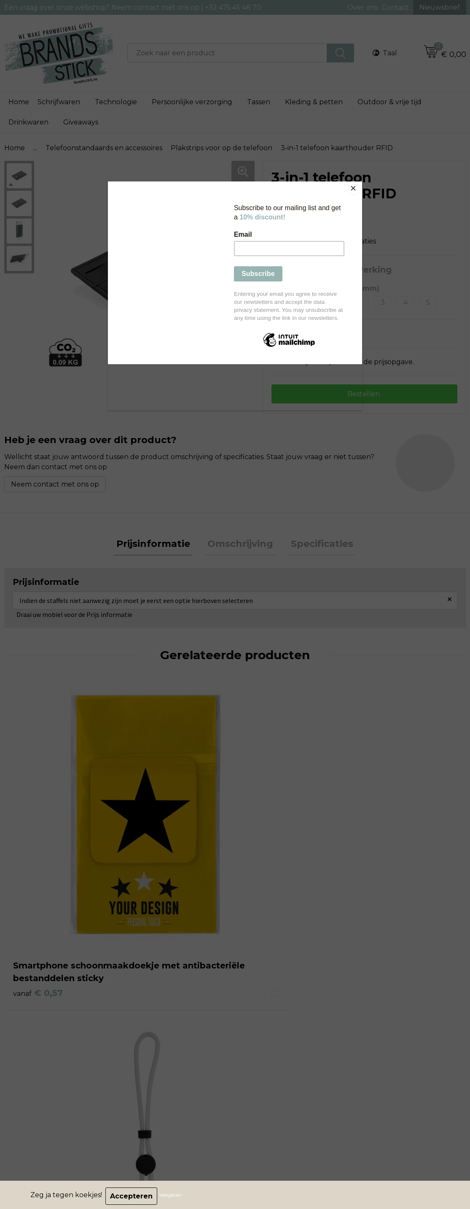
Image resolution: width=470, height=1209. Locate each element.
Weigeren (172, 1196)
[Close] (360, 183)
